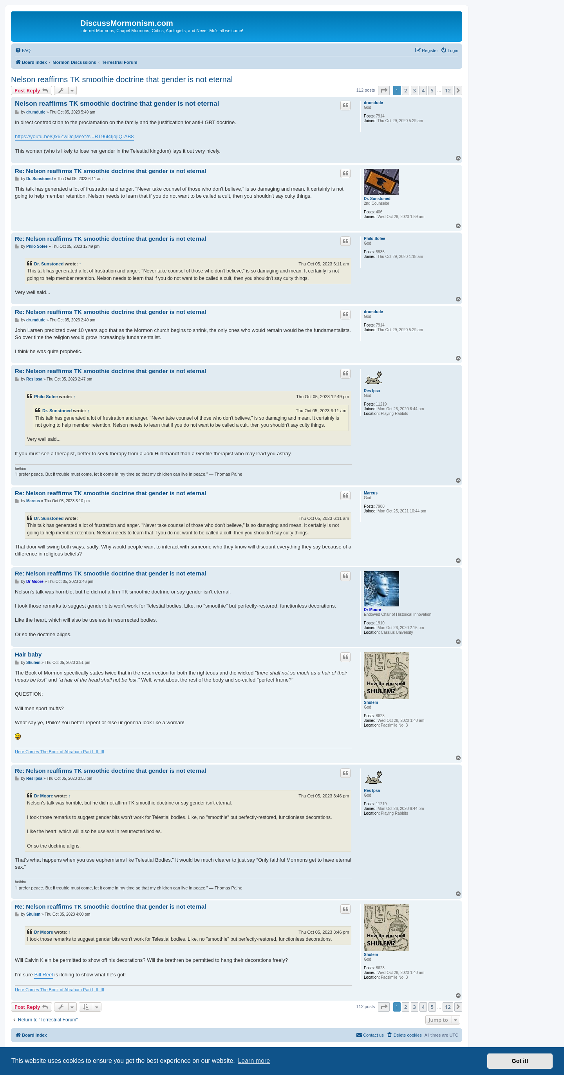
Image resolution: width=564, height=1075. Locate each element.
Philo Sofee (374, 238)
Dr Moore (372, 610)
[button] (384, 90)
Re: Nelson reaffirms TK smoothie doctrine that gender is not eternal (110, 171)
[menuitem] (23, 50)
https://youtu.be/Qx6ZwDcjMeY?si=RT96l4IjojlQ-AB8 (74, 136)
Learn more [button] (254, 1060)
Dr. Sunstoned (377, 199)
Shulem (371, 702)
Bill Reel (43, 975)
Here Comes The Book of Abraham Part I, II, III (59, 751)
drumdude (373, 103)
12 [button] (448, 90)
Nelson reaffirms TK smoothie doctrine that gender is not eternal (122, 79)
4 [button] (423, 90)
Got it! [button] (520, 1061)
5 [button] (432, 90)
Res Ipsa (372, 391)
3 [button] (414, 90)
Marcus (371, 493)
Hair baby (28, 654)
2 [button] (405, 90)
